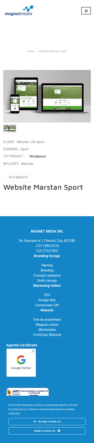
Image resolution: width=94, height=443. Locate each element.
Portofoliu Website (47, 335)
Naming (47, 265)
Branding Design (47, 256)
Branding (47, 270)
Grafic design (47, 281)
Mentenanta (47, 330)
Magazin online (47, 325)
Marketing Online (47, 286)
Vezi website (18, 177)
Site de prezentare (47, 320)
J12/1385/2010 (47, 246)
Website (47, 310)
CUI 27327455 (47, 251)
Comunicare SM (47, 305)
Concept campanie (47, 275)
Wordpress (37, 156)
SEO (47, 295)
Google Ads (47, 300)
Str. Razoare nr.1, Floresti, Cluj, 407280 (47, 241)
